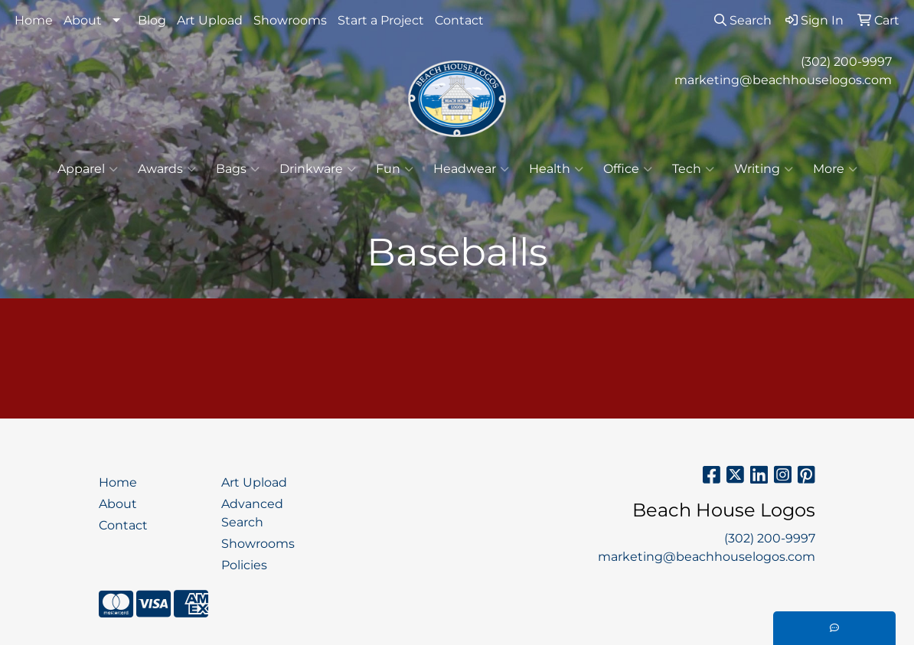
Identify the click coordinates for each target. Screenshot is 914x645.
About (83, 20)
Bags (238, 169)
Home (34, 20)
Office (627, 169)
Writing (763, 169)
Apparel (87, 169)
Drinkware (317, 169)
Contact (459, 20)
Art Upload (210, 20)
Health (556, 169)
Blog (152, 20)
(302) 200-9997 (846, 61)
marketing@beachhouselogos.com (783, 80)
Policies (244, 565)
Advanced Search (252, 513)
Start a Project (381, 20)
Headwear (471, 169)
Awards (167, 169)
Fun (394, 169)
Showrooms (290, 20)
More (835, 169)
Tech (693, 169)
